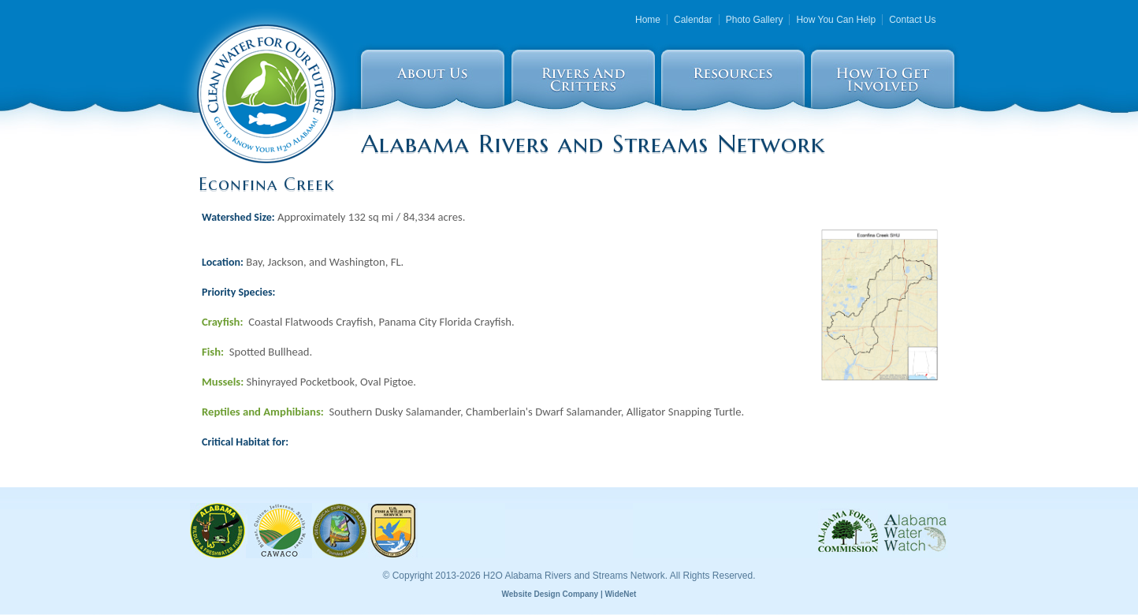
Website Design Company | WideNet (569, 594)
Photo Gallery (754, 19)
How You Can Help (836, 19)
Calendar (693, 19)
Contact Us (912, 19)
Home (647, 19)
